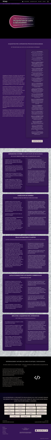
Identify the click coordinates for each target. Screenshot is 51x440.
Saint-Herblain (20, 407)
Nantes (41, 407)
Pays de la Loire (9, 404)
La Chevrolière (9, 413)
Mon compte (4, 432)
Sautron (14, 416)
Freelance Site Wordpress (31, 404)
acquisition (32, 24)
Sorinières (20, 410)
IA (10, 373)
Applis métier (26, 1)
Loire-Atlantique (20, 404)
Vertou (36, 416)
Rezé (9, 407)
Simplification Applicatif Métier (41, 404)
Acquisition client (33, 1)
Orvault (20, 413)
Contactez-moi (37, 141)
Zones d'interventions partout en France (25, 432)
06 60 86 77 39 (41, 430)
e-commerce (22, 79)
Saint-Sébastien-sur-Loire (41, 413)
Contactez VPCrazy (5, 433)
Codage (14, 18)
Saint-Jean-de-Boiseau (31, 410)
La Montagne (31, 407)
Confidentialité (5, 428)
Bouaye (9, 410)
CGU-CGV (4, 429)
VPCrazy (46, 438)
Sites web (39, 1)
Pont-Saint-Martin (41, 410)
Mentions (4, 427)
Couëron (31, 413)
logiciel (44, 162)
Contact (44, 1)
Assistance (4, 431)
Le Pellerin (25, 416)
